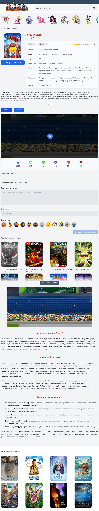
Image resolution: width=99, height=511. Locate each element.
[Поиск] (94, 8)
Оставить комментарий (85, 232)
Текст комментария (9, 188)
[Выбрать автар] (3, 224)
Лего (3, 28)
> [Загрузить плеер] (49, 136)
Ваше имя (5, 209)
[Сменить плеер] (19, 110)
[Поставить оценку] (74, 44)
